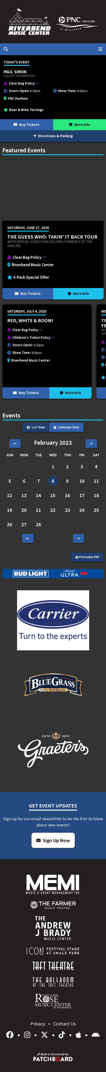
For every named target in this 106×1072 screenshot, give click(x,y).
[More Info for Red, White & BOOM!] (47, 351)
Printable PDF (87, 557)
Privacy (38, 1023)
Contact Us (64, 1023)
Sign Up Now (53, 840)
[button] (51, 84)
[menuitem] (53, 905)
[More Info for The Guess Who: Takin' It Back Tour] (53, 230)
